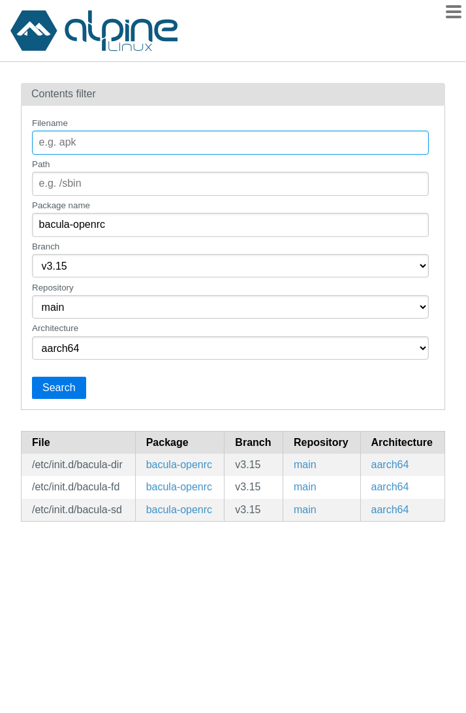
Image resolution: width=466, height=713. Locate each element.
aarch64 (390, 464)
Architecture (55, 328)
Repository (53, 288)
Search (59, 387)
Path (41, 164)
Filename (50, 123)
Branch (45, 246)
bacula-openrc (179, 464)
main (305, 464)
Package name (61, 205)
